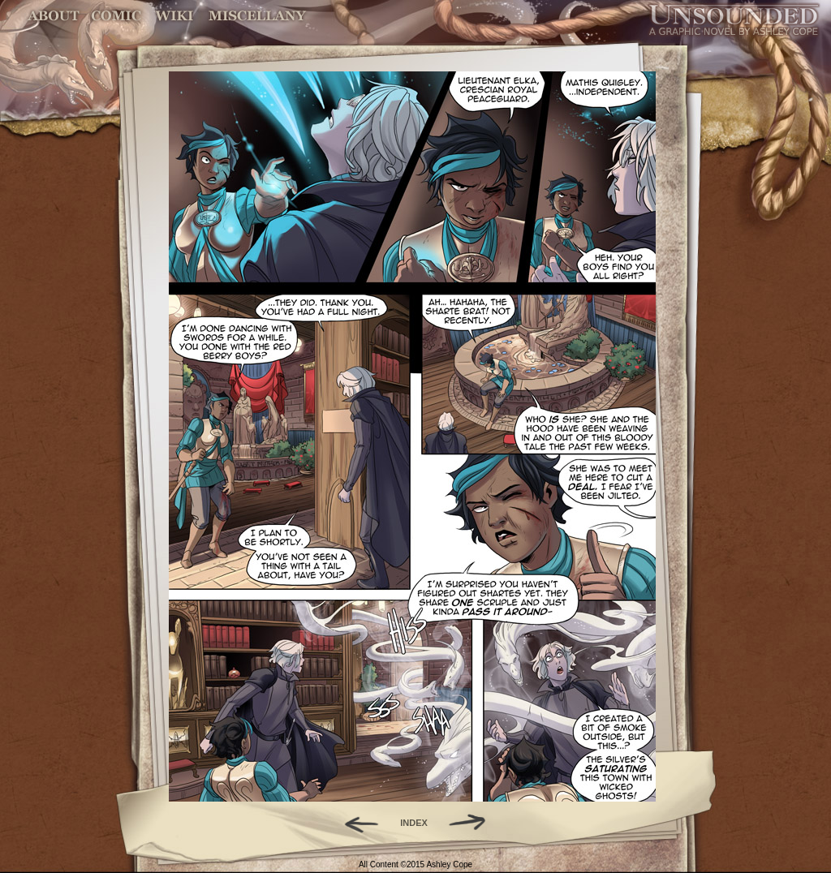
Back (355, 823)
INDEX (414, 823)
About (54, 16)
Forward (472, 823)
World (175, 16)
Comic (116, 16)
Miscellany (257, 16)
